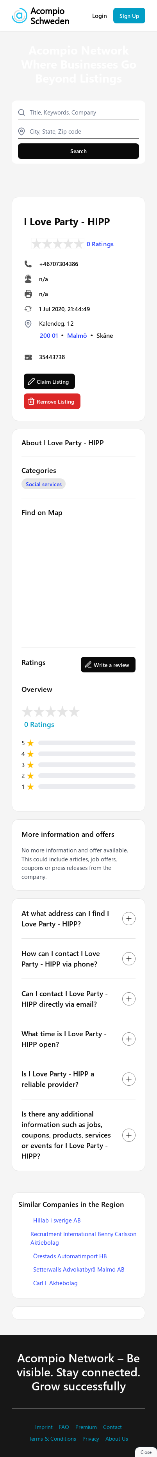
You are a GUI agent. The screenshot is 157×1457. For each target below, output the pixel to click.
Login (99, 16)
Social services (44, 484)
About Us (116, 1438)
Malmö (77, 335)
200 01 (49, 335)
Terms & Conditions (52, 1438)
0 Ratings (100, 244)
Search (78, 151)
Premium (86, 1427)
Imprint (44, 1427)
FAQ (64, 1427)
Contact (112, 1427)
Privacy (90, 1438)
